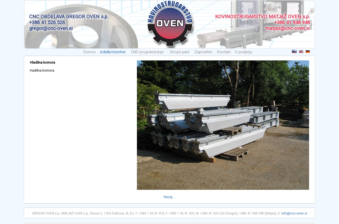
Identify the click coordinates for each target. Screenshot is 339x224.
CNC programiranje (147, 52)
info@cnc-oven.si (294, 213)
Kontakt (224, 52)
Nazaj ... (170, 197)
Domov (89, 52)
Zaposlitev (203, 52)
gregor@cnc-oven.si (51, 28)
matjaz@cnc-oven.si (287, 28)
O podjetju (243, 52)
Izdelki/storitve (113, 52)
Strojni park (179, 52)
